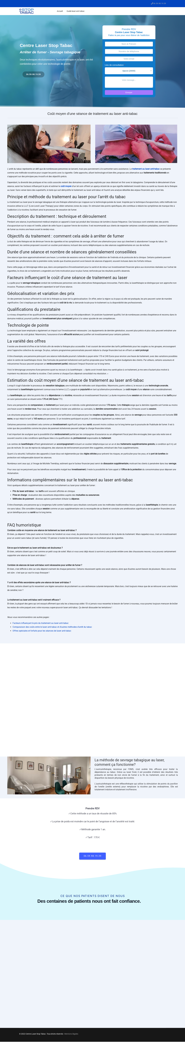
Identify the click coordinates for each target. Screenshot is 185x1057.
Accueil (60, 11)
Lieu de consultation (115, 65)
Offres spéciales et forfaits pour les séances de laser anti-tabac (42, 631)
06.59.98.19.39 (159, 3)
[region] (92, 61)
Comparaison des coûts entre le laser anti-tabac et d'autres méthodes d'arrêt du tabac (52, 627)
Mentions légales (71, 1034)
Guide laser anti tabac (75, 11)
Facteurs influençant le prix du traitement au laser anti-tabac (40, 623)
